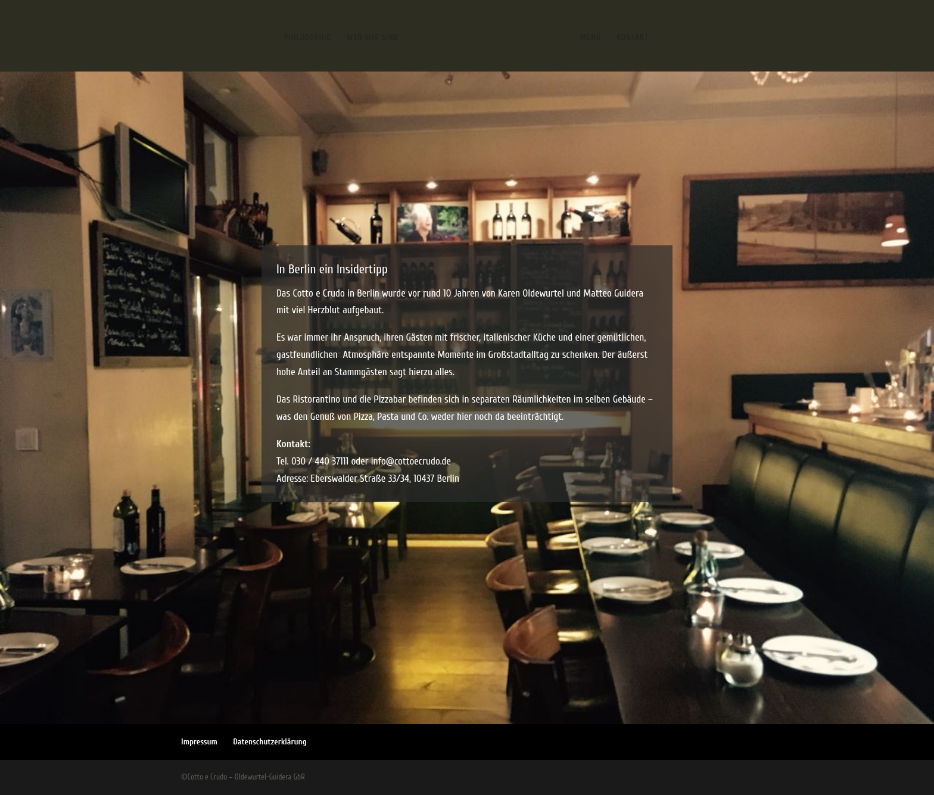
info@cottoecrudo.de (411, 461)
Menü (591, 37)
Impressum (199, 742)
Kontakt (633, 37)
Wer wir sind (372, 37)
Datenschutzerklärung (269, 742)
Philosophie (307, 37)
